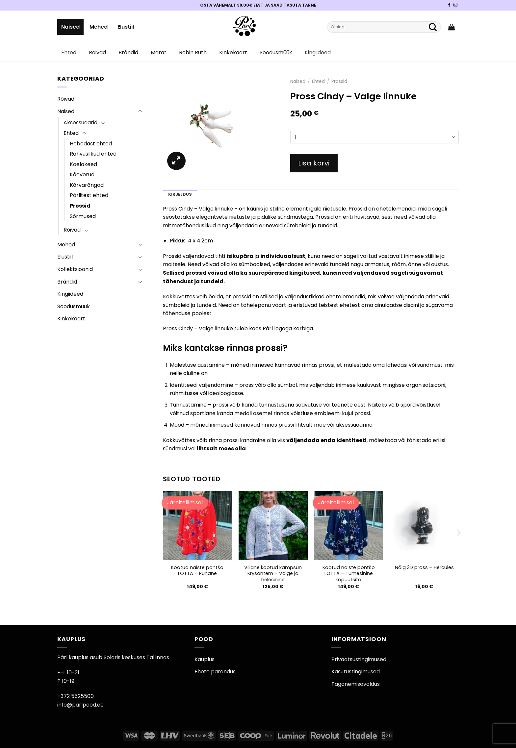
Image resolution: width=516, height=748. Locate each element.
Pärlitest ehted (89, 195)
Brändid (128, 52)
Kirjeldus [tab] (180, 194)
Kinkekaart (233, 52)
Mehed (99, 27)
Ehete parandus (215, 671)
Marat (159, 52)
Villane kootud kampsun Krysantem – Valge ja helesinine (273, 573)
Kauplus (204, 659)
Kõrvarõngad (87, 185)
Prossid (80, 206)
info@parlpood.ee (80, 705)
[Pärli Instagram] (455, 5)
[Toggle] (140, 111)
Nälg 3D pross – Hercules (424, 567)
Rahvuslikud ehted (93, 154)
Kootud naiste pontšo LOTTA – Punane (197, 570)
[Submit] (433, 27)
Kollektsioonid (75, 269)
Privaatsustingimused (358, 659)
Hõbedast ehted (91, 143)
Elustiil (125, 27)
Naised (70, 27)
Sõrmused (83, 216)
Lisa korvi (314, 163)
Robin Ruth (193, 52)
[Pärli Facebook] (449, 5)
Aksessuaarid (80, 122)
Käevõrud (82, 174)
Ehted (68, 52)
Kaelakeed (83, 164)
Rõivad (97, 52)
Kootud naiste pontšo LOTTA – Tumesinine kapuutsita (348, 573)
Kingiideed (318, 52)
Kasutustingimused (355, 671)
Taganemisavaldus (355, 684)
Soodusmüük (276, 52)
